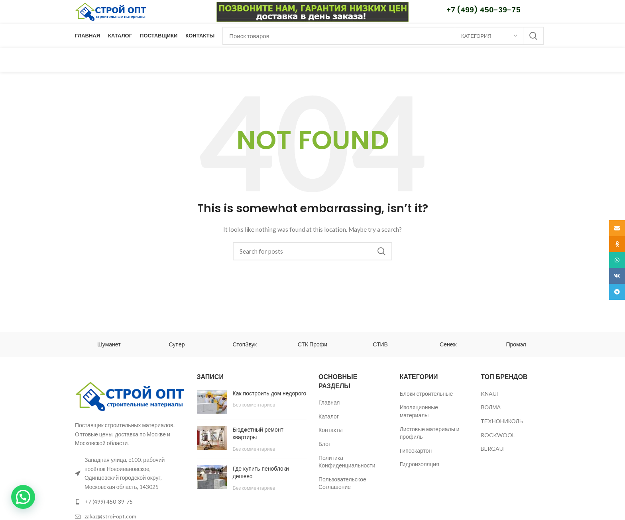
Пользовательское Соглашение (342, 483)
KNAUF (490, 393)
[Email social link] (617, 228)
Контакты (330, 429)
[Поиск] (383, 36)
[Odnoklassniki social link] (617, 244)
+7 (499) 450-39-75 (483, 10)
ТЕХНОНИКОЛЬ (502, 421)
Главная (329, 402)
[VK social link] (617, 276)
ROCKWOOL (498, 435)
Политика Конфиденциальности (346, 461)
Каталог (328, 416)
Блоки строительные (426, 393)
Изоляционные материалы (419, 411)
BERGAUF (493, 448)
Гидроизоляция (419, 464)
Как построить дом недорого (270, 393)
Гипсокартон (416, 450)
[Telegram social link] (617, 292)
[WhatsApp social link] (617, 260)
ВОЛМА (491, 407)
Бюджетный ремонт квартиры (258, 434)
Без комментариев (254, 405)
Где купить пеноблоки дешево (261, 473)
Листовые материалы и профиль (430, 433)
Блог (324, 443)
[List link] (130, 501)
